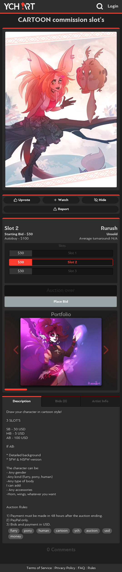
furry (13, 531)
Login (113, 6)
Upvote (22, 200)
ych (77, 531)
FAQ (81, 568)
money (15, 536)
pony (28, 531)
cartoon (62, 531)
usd (107, 531)
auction (92, 531)
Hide (100, 200)
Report (61, 209)
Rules (92, 568)
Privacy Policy (65, 568)
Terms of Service (39, 568)
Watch (60, 200)
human (44, 531)
